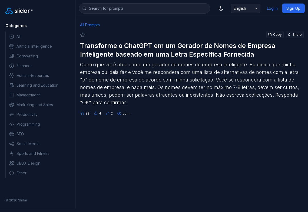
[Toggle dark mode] (221, 8)
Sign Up (293, 8)
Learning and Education (33, 85)
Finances (20, 66)
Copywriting (23, 56)
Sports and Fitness (29, 153)
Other (18, 173)
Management (24, 95)
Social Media (24, 143)
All (15, 36)
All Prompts (90, 24)
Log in (272, 8)
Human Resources (29, 75)
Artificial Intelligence (30, 46)
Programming (24, 124)
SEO (16, 134)
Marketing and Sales (31, 104)
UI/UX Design (24, 163)
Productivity (23, 114)
